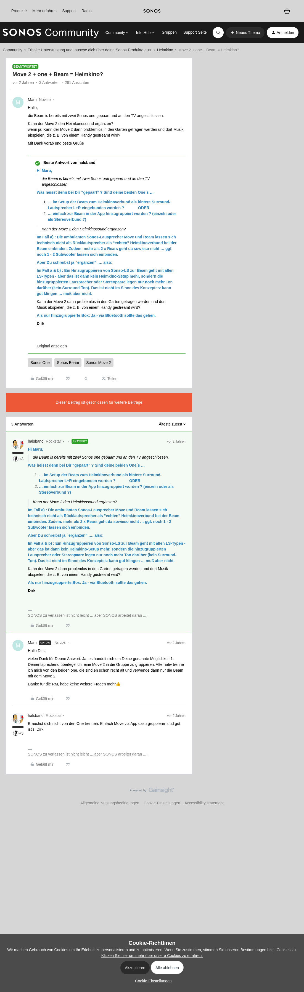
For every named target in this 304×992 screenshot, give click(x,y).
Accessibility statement (204, 803)
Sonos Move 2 (98, 362)
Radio (86, 11)
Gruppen (169, 32)
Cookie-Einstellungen (162, 803)
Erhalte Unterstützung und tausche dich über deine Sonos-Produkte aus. (90, 50)
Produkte (19, 11)
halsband (36, 441)
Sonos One (40, 362)
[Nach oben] (292, 794)
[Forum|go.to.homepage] (51, 32)
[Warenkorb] (287, 11)
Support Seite (195, 32)
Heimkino (165, 50)
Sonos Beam (68, 362)
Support (69, 11)
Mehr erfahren (44, 11)
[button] (245, 32)
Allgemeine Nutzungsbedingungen (109, 803)
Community (12, 50)
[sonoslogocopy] (152, 11)
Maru (32, 99)
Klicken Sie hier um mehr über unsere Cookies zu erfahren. (152, 955)
